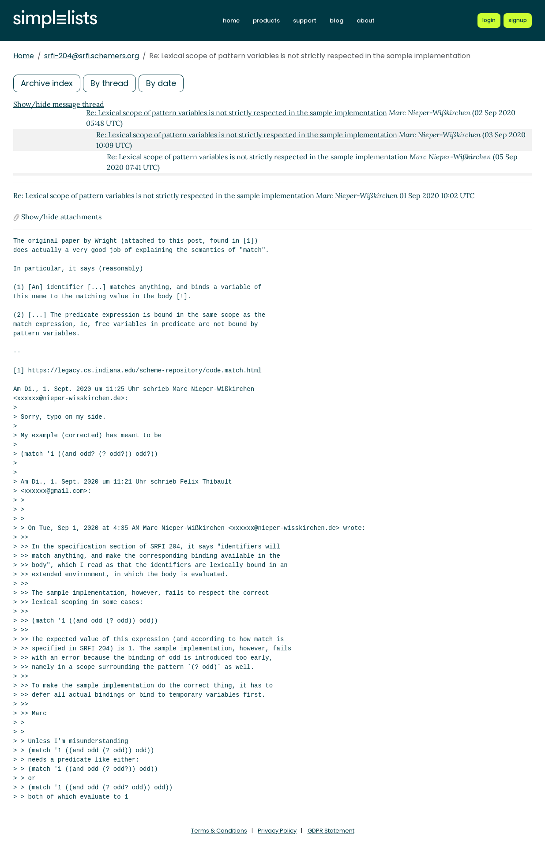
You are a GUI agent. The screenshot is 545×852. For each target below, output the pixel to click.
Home (23, 56)
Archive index (47, 83)
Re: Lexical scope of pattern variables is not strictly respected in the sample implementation (236, 112)
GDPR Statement (331, 830)
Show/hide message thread (58, 104)
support (304, 20)
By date (161, 83)
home (231, 20)
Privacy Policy (277, 830)
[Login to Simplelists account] (488, 20)
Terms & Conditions (219, 830)
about (366, 20)
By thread (109, 83)
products (266, 20)
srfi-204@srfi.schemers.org (91, 56)
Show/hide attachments (57, 216)
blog (336, 20)
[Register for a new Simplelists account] (518, 20)
